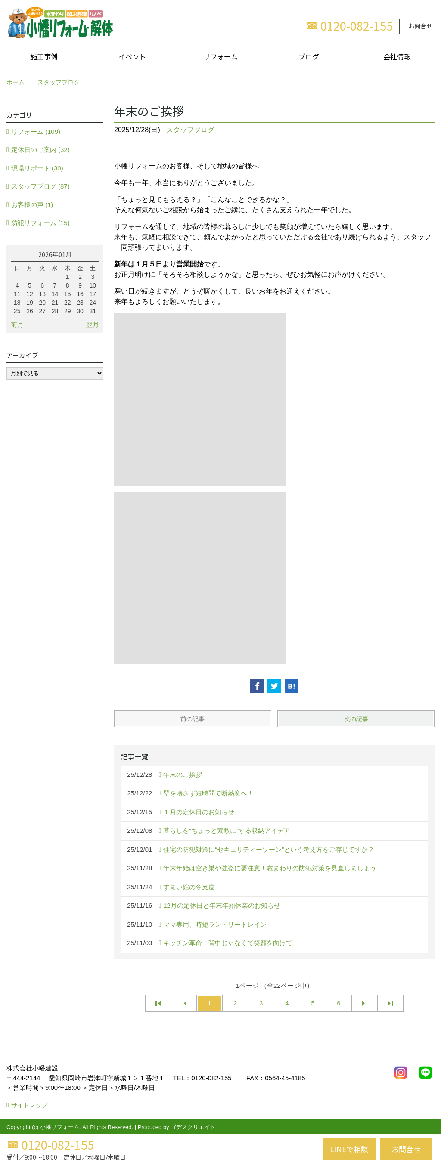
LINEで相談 (349, 1149)
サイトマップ (29, 1105)
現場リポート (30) (37, 168)
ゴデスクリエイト (193, 1127)
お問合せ (420, 26)
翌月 (92, 324)
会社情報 (397, 56)
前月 (17, 324)
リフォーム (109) (35, 131)
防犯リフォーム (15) (40, 222)
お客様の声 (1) (32, 204)
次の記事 (356, 718)
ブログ (308, 56)
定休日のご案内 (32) (40, 149)
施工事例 (44, 56)
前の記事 (192, 718)
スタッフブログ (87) (40, 186)
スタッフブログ (190, 129)
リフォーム (220, 56)
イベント (132, 56)
